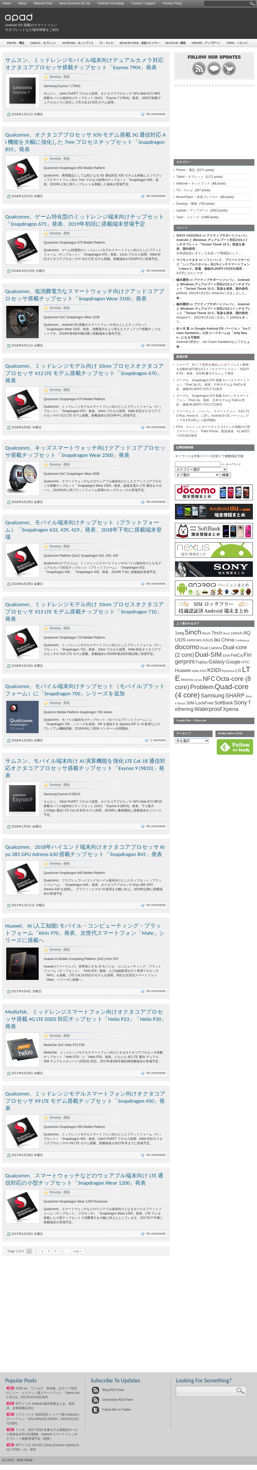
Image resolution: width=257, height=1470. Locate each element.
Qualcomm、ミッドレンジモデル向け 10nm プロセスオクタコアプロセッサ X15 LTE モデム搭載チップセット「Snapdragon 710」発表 (84, 611)
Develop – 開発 (176, 42)
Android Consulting (111, 3)
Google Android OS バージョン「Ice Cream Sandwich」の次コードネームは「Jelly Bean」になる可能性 (213, 333)
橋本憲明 (182, 280)
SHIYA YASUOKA (188, 235)
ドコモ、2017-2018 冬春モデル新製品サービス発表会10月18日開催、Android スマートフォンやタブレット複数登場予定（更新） (42, 1434)
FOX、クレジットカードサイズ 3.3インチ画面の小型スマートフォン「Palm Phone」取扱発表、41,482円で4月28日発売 (213, 431)
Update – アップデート (192, 210)
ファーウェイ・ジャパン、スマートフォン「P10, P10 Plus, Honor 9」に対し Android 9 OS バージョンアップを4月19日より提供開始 (213, 415)
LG (238, 670)
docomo (187, 647)
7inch (216, 632)
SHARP (235, 695)
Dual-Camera (211, 648)
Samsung (213, 695)
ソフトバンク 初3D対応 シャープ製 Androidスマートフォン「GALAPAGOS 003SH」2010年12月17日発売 (43, 1419)
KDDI (214, 670)
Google (233, 662)
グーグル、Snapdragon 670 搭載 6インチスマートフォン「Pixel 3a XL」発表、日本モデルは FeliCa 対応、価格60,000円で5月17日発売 (212, 384)
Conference (242, 640)
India (195, 671)
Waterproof (208, 709)
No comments (156, 114)
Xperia (231, 709)
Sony (240, 702)
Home (7, 3)
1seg (179, 633)
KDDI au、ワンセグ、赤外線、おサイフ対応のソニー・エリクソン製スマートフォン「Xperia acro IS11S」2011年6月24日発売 (43, 1393)
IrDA (203, 671)
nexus (198, 679)
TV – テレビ (106, 42)
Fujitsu (201, 662)
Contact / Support (143, 3)
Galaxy (216, 662)
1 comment (158, 740)
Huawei (183, 670)
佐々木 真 (183, 328)
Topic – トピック (187, 217)
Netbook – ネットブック (77, 42)
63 (10, 1403)
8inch (226, 633)
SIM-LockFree (199, 703)
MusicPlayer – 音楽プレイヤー (140, 42)
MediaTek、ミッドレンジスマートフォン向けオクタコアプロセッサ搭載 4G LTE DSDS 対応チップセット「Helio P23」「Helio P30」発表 (86, 1019)
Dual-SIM (208, 654)
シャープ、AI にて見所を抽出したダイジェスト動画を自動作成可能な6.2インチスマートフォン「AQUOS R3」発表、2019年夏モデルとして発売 (212, 369)
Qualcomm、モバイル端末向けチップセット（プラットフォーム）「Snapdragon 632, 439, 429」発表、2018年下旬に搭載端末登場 (83, 529)
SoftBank (223, 702)
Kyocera (228, 671)
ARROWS (194, 640)
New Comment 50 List (74, 3)
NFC (209, 678)
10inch (236, 633)
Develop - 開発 (60, 77)
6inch (206, 633)
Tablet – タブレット (43, 42)
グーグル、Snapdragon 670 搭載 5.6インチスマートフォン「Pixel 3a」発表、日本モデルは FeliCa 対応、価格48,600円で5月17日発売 (212, 400)
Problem (202, 686)
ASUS (208, 640)
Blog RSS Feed (108, 1390)
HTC (245, 662)
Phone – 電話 (15, 42)
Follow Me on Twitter (111, 1409)
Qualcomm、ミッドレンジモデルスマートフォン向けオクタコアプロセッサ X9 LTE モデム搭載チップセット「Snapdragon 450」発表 (85, 1101)
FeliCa (237, 655)
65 (10, 1388)
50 (10, 1430)
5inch (193, 632)
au (217, 639)
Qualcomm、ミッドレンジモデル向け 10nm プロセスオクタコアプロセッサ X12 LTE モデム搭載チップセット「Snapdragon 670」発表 (84, 373)
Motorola (187, 680)
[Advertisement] (225, 37)
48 (10, 1445)
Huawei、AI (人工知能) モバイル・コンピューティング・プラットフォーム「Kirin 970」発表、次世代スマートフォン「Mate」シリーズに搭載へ (85, 933)
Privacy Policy (172, 3)
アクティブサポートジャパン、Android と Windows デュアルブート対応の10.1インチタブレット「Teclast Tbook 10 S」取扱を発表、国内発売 (213, 284)
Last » (77, 1251)
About (22, 3)
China (227, 639)
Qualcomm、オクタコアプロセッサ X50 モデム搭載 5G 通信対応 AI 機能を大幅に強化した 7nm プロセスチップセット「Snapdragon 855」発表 (85, 142)
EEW (226, 656)
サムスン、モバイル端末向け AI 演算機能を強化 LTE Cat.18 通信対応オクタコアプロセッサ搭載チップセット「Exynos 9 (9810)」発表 (85, 768)
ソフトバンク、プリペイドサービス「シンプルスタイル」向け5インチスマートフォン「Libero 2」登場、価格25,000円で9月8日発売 (213, 264)
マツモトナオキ (187, 260)
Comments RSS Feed (112, 1400)
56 (10, 1414)
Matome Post (43, 3)
